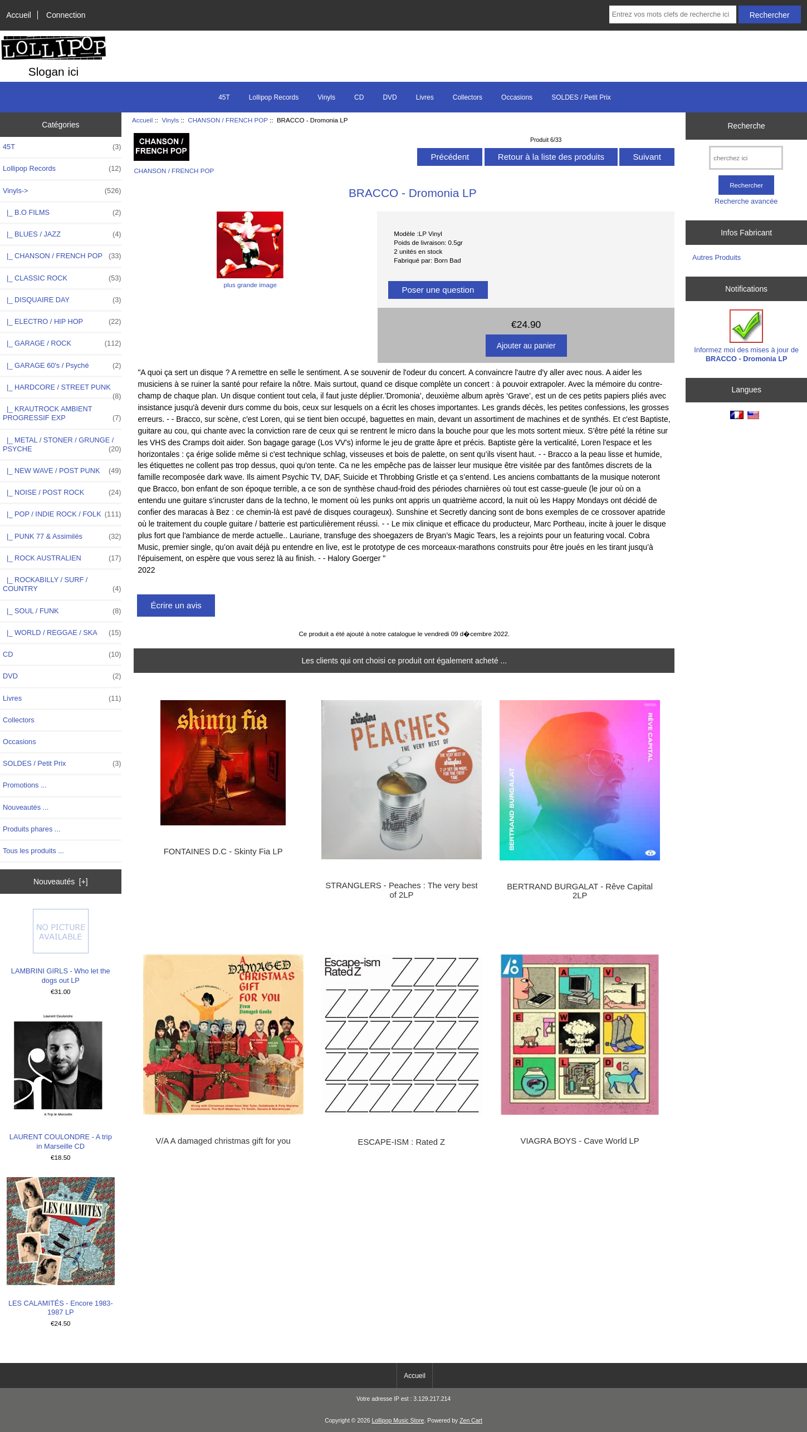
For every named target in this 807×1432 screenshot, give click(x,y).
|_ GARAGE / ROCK (62, 343)
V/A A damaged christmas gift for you (222, 1140)
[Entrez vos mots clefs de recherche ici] (672, 14)
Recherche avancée (746, 201)
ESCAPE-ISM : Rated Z (402, 1142)
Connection (65, 15)
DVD (390, 97)
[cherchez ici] (746, 158)
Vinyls (170, 120)
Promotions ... (25, 785)
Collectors (467, 97)
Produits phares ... (31, 829)
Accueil (18, 15)
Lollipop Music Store (397, 1421)
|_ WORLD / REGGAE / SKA (62, 632)
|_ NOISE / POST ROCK (62, 492)
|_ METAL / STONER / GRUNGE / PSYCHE (62, 445)
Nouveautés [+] (60, 881)
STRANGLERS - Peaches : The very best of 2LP (401, 890)
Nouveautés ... (25, 807)
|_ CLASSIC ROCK (62, 278)
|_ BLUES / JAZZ (62, 234)
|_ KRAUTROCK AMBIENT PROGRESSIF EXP (62, 413)
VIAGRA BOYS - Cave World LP (580, 1140)
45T (224, 97)
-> (62, 190)
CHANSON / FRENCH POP (227, 120)
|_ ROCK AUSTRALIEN (62, 558)
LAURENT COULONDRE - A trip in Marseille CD (61, 1080)
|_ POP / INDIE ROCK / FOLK (62, 514)
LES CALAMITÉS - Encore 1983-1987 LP (61, 1246)
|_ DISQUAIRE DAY (62, 300)
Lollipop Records (274, 97)
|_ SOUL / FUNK (62, 611)
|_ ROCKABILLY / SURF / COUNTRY (62, 584)
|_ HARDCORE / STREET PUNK (62, 390)
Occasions (516, 97)
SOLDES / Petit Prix (581, 97)
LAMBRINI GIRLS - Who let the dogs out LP (60, 946)
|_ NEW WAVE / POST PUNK (62, 470)
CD (359, 97)
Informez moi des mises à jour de (746, 335)
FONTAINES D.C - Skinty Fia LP (223, 851)
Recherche (746, 125)
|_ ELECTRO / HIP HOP (62, 321)
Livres (425, 97)
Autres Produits (716, 257)
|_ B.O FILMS (62, 212)
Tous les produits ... (33, 851)
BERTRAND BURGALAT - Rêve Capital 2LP (580, 891)
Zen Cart (470, 1421)
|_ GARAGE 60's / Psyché (62, 365)
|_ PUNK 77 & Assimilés (62, 536)
